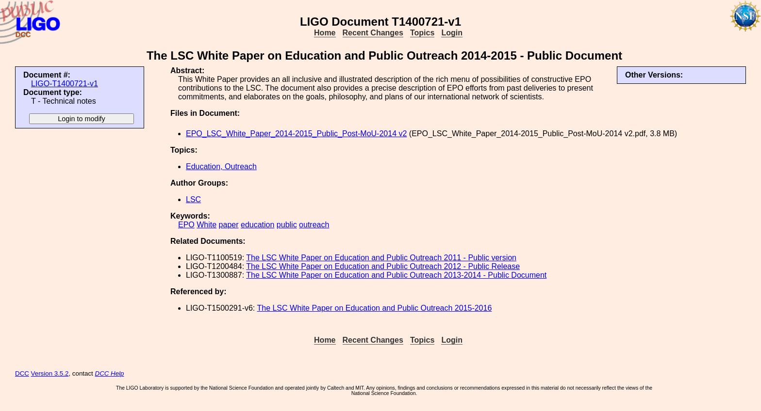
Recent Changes (373, 33)
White (206, 225)
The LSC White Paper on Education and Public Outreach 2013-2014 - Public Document (396, 275)
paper (229, 225)
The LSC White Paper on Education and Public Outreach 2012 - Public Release (383, 266)
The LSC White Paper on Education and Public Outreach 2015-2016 (374, 308)
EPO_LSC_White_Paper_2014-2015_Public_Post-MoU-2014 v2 (296, 133)
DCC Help (109, 373)
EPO (186, 225)
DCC (22, 373)
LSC (193, 199)
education (257, 225)
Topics (422, 33)
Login (452, 33)
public (287, 225)
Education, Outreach (221, 166)
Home (324, 33)
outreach (314, 225)
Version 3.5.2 (50, 373)
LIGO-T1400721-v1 (64, 83)
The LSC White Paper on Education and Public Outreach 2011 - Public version (381, 257)
